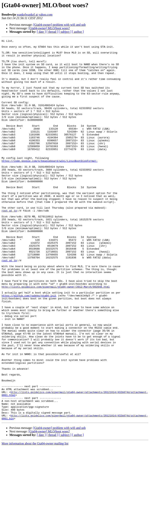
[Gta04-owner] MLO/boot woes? (49, 28)
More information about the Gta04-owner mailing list (35, 519)
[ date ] (41, 31)
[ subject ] (65, 31)
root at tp (9, 245)
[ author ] (78, 31)
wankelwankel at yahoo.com (35, 14)
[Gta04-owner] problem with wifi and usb (59, 24)
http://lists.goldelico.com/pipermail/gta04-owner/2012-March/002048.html (56, 336)
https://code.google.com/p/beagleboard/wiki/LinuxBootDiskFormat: (49, 185)
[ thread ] (52, 31)
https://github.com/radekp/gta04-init (29, 347)
